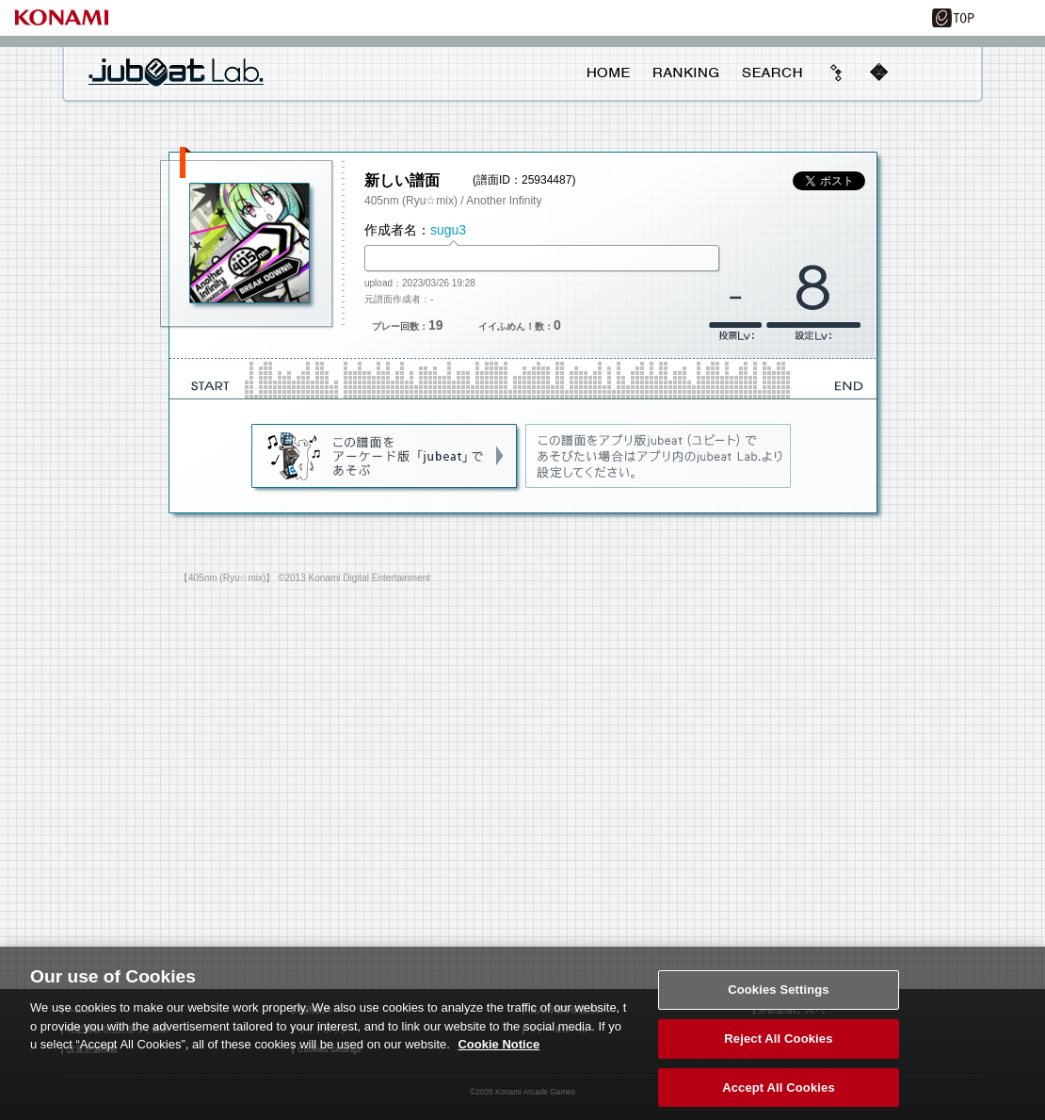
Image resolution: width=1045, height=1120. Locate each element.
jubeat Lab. (176, 72)
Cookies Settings (778, 1001)
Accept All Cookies (778, 1099)
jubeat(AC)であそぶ (385, 457)
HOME (608, 72)
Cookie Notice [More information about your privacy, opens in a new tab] (498, 1055)
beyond (836, 72)
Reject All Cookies (778, 1050)
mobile (878, 72)
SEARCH (772, 72)
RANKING (685, 72)
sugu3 (448, 229)
